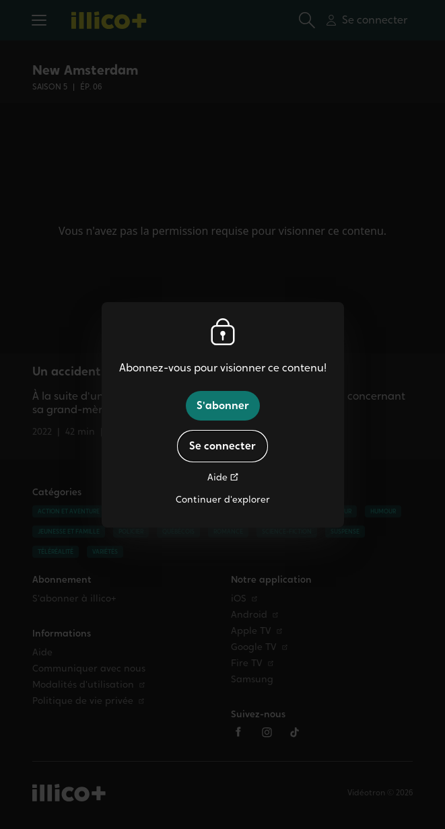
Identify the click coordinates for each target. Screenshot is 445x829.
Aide (217, 477)
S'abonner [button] (223, 405)
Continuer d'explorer (223, 499)
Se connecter (222, 446)
